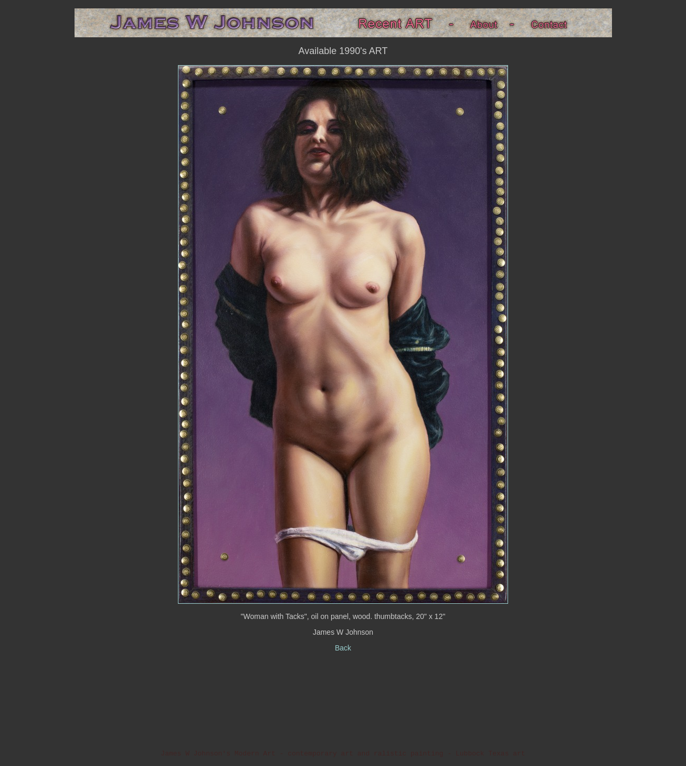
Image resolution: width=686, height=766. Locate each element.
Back (343, 648)
